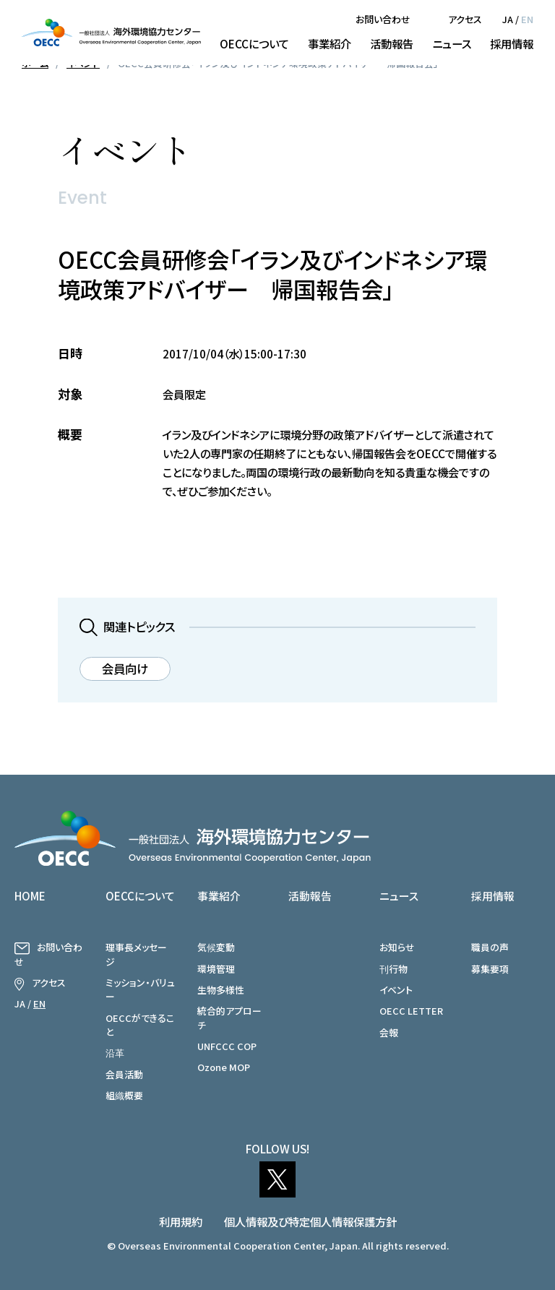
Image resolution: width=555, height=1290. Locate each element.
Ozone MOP (223, 1067)
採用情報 (511, 43)
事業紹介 (329, 43)
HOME (30, 895)
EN (527, 19)
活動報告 (391, 43)
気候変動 (216, 947)
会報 (388, 1032)
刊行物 (393, 969)
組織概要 (124, 1095)
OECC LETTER (411, 1011)
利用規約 (180, 1221)
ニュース (451, 43)
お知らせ (397, 947)
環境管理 (216, 969)
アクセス (465, 19)
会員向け (125, 668)
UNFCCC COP (227, 1046)
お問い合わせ (383, 19)
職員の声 (490, 947)
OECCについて (254, 43)
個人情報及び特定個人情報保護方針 (310, 1221)
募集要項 (490, 969)
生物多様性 (220, 990)
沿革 (115, 1052)
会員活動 (124, 1074)
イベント (396, 990)
